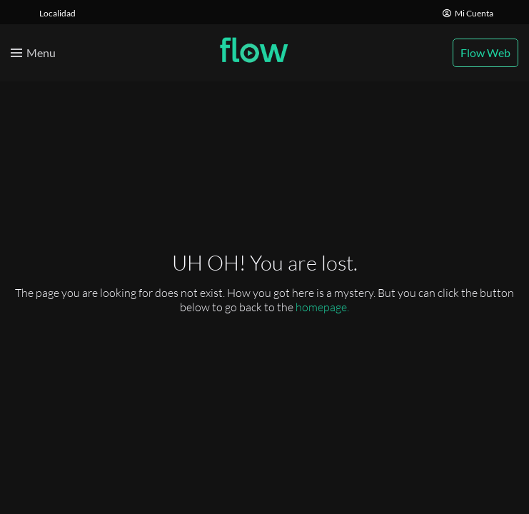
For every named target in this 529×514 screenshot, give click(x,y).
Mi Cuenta (468, 13)
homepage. (322, 307)
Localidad (57, 13)
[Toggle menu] (33, 52)
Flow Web (485, 52)
